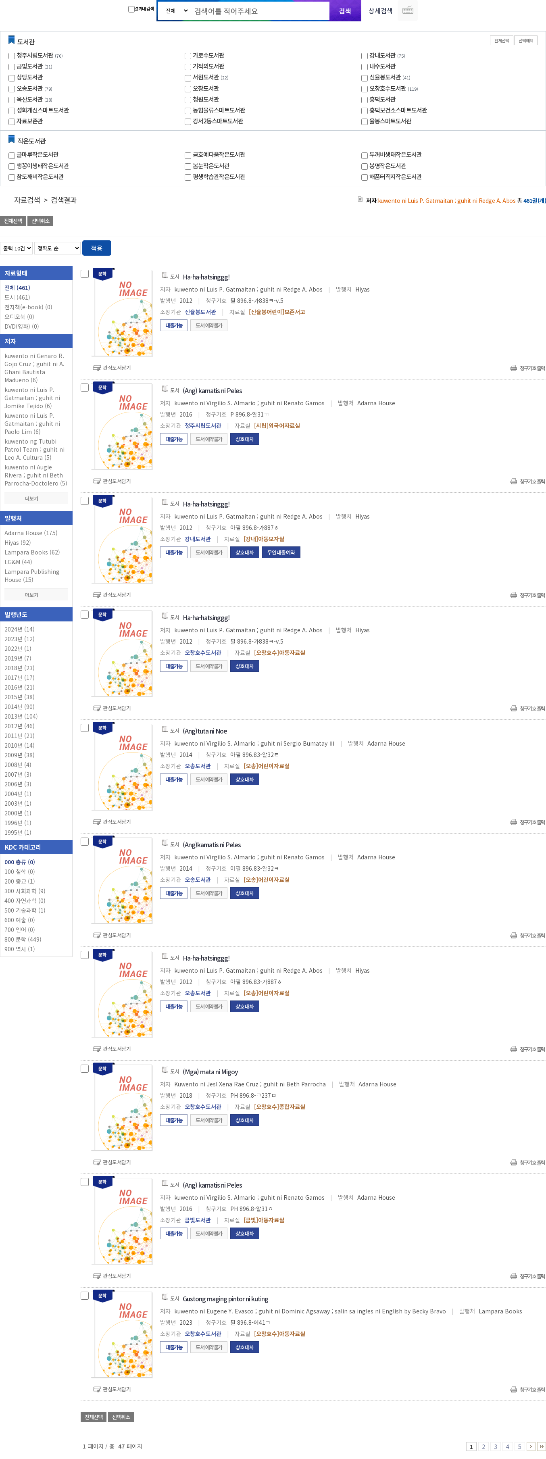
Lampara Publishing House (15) (32, 575)
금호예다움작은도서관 (219, 154)
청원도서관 (206, 99)
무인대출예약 (281, 552)
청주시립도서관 (35, 55)
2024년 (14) (19, 629)
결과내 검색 (141, 9)
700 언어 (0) (19, 929)
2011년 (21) (19, 736)
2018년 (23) (19, 668)
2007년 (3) (17, 774)
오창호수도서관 (387, 88)
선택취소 (40, 221)
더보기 (36, 498)
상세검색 (381, 10)
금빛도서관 (30, 66)
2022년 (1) (17, 648)
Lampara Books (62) (32, 552)
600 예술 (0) (19, 920)
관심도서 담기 (401, 221)
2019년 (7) (17, 658)
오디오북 (19, 317)
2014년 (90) (19, 706)
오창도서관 (206, 88)
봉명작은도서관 (387, 165)
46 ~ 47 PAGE (541, 1446)
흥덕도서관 (382, 99)
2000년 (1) (17, 813)
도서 (17, 297)
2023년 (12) (19, 639)
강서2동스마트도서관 (218, 121)
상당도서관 (30, 77)
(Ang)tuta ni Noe (205, 731)
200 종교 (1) (19, 881)
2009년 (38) (19, 755)
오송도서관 (30, 88)
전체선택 (501, 40)
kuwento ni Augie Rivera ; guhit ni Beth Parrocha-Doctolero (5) (35, 475)
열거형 (523, 247)
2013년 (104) (21, 716)
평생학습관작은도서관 (219, 176)
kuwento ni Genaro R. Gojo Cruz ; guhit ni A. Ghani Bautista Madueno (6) (34, 368)
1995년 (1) (17, 832)
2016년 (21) (19, 687)
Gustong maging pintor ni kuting (225, 1298)
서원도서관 (206, 77)
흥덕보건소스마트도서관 (398, 110)
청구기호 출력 (532, 368)
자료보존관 (30, 121)
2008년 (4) (17, 765)
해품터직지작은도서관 (395, 176)
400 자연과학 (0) (25, 900)
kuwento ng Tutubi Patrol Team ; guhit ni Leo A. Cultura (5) (34, 449)
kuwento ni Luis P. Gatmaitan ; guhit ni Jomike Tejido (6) (32, 398)
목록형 (535, 247)
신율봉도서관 (385, 77)
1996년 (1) (17, 823)
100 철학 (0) (19, 871)
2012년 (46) (19, 726)
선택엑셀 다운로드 (518, 221)
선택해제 (526, 40)
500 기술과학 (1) (25, 910)
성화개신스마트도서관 (43, 110)
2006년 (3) (17, 784)
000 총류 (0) (19, 862)
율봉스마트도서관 (390, 121)
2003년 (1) (17, 803)
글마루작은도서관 (37, 154)
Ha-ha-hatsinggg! (206, 276)
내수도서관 (382, 66)
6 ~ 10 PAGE (531, 1446)
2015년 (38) (19, 697)
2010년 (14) (19, 745)
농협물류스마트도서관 (219, 110)
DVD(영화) (21, 326)
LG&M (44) (18, 562)
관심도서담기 (117, 367)
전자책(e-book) (28, 307)
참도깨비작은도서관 (40, 176)
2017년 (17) (19, 677)
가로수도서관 (208, 55)
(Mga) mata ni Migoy (210, 1071)
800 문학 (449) (23, 939)
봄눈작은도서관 (211, 165)
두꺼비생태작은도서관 (395, 154)
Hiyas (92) (17, 542)
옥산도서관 (30, 99)
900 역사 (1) (19, 949)
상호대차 (244, 439)
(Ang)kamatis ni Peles (212, 844)
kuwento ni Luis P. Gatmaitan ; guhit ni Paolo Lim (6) (32, 423)
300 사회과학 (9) (25, 891)
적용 (97, 248)
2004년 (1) (17, 794)
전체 (17, 287)
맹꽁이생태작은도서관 (43, 165)
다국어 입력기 (408, 10)
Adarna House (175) (31, 533)
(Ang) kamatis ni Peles (212, 390)
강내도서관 (382, 55)
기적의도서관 (208, 66)
